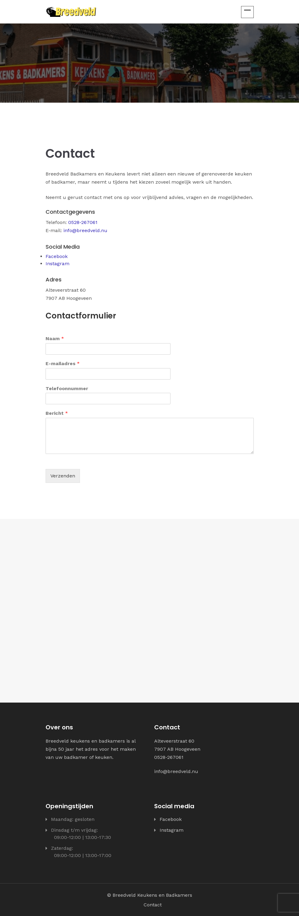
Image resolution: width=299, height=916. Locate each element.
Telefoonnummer (67, 388)
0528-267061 (82, 222)
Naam (55, 338)
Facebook (57, 256)
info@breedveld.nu (85, 230)
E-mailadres (63, 363)
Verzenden (62, 476)
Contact (153, 905)
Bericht (57, 413)
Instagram (57, 263)
